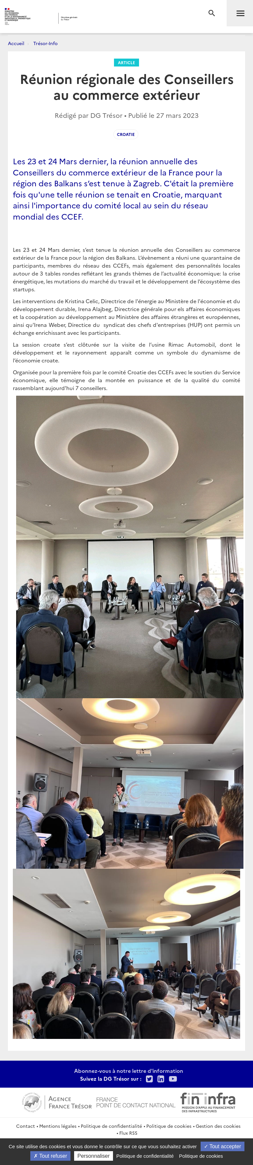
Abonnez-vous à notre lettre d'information (128, 1070)
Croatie (126, 134)
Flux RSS (128, 1132)
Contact (25, 1126)
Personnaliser (93, 1156)
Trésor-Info (45, 43)
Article (126, 62)
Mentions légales (57, 1126)
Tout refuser (50, 1156)
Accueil (16, 43)
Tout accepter (222, 1146)
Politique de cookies (168, 1126)
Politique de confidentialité (111, 1126)
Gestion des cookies (218, 1126)
